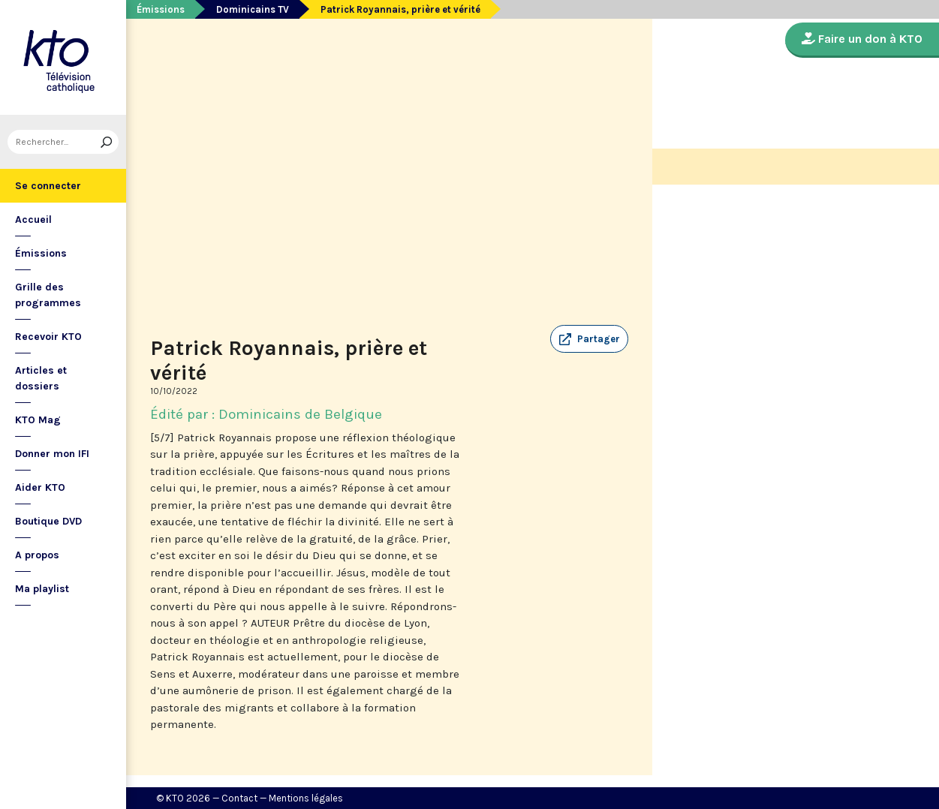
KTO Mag (38, 420)
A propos (37, 555)
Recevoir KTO (48, 336)
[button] (589, 339)
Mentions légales (306, 798)
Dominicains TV (252, 9)
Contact (239, 798)
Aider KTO (40, 487)
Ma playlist (42, 588)
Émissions (41, 253)
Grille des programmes (48, 295)
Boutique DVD (48, 521)
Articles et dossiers (41, 378)
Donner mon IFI (52, 453)
